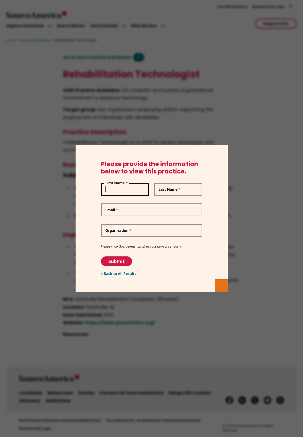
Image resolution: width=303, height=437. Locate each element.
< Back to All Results (118, 273)
